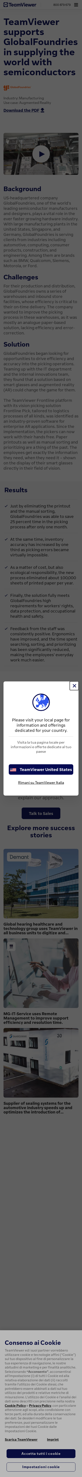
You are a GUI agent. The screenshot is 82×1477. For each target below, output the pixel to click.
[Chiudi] (74, 685)
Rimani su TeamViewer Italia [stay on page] (41, 782)
